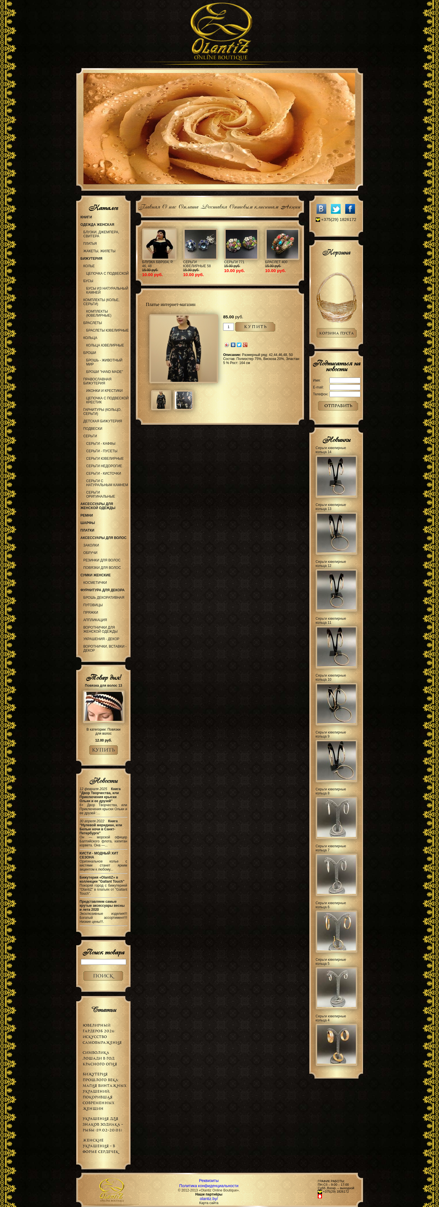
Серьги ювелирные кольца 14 (331, 450)
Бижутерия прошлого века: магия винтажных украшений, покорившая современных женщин (104, 1091)
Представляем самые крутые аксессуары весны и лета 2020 (102, 906)
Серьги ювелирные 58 (197, 264)
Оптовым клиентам (253, 206)
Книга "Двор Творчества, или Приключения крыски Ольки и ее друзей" (100, 795)
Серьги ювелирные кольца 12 (331, 564)
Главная (149, 206)
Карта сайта (208, 1203)
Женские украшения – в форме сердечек (100, 1146)
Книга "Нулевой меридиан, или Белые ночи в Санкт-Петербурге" (101, 827)
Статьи (103, 1010)
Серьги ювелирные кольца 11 (331, 621)
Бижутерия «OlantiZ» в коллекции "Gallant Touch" (102, 879)
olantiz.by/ (209, 1198)
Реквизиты (209, 1180)
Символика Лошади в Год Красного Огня (100, 1058)
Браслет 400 (276, 262)
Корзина (336, 252)
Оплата (188, 206)
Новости (103, 781)
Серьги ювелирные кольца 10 (331, 677)
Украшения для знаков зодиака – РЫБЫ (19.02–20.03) (103, 1124)
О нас (169, 206)
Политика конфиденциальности (209, 1185)
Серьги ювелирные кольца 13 (331, 507)
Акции (290, 206)
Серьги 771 (234, 262)
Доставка (213, 206)
